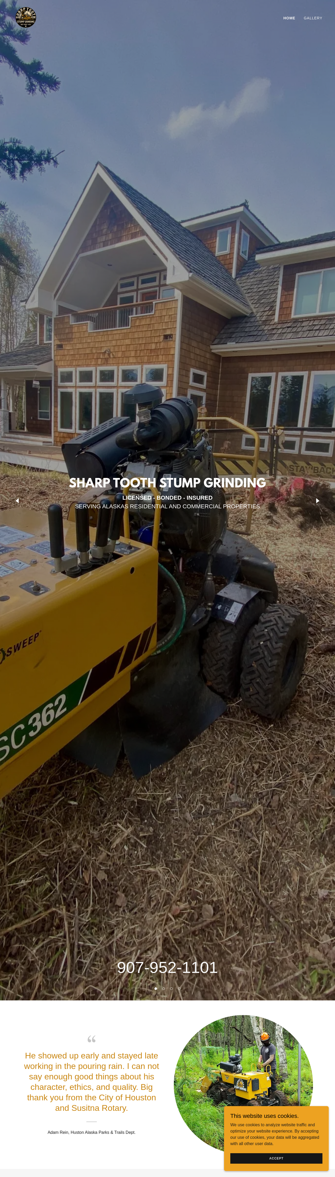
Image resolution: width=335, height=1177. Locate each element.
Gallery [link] (313, 18)
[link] (26, 17)
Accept (276, 1158)
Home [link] (289, 18)
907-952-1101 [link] (167, 967)
